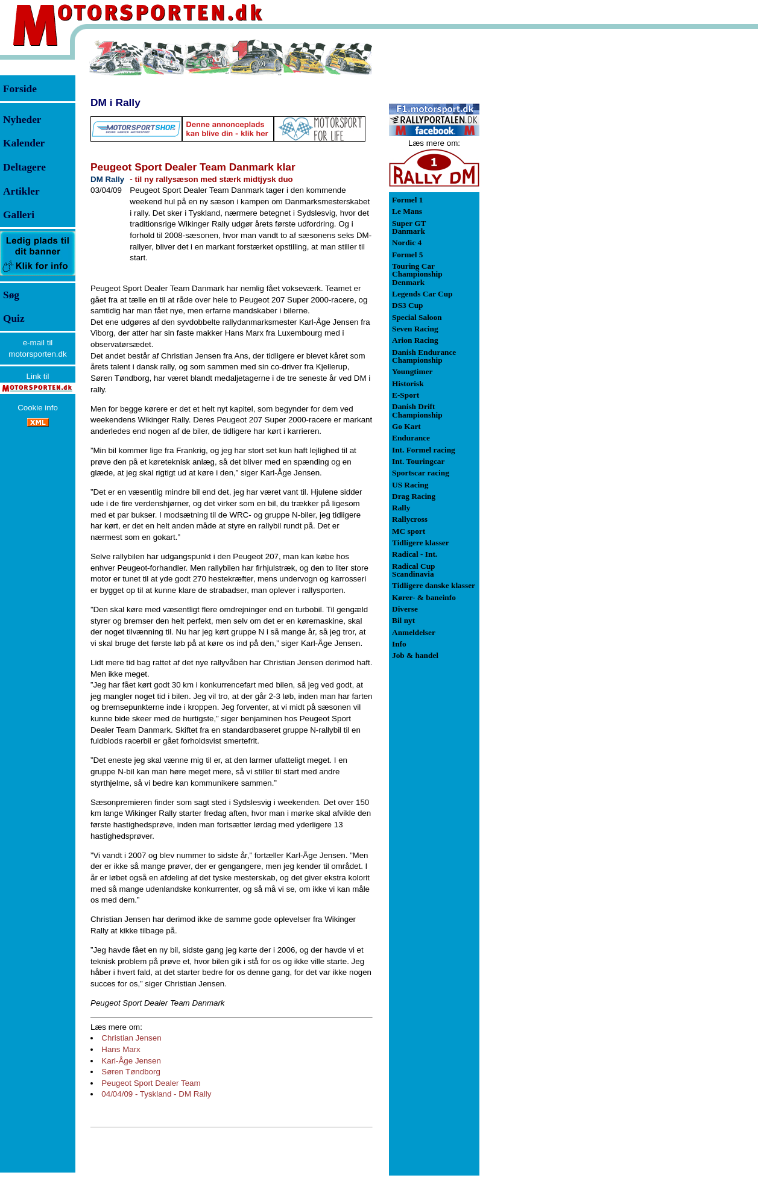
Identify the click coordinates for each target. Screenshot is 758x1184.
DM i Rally (115, 102)
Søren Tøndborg (130, 1071)
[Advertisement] (542, 219)
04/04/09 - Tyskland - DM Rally (156, 1093)
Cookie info (37, 407)
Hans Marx (120, 1049)
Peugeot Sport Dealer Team (150, 1083)
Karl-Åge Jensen (131, 1060)
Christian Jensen (131, 1037)
